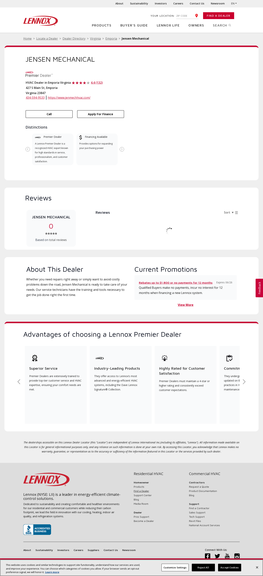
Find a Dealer (218, 15)
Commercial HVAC (204, 474)
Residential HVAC (148, 474)
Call (49, 114)
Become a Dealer (144, 520)
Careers (178, 3)
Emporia (111, 38)
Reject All (203, 567)
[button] (259, 288)
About (119, 3)
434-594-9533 (35, 98)
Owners (197, 25)
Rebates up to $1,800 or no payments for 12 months (176, 282)
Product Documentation (203, 490)
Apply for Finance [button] (100, 114)
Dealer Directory (74, 38)
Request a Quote (199, 486)
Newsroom (218, 3)
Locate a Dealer (47, 38)
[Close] (257, 567)
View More (185, 305)
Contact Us (197, 3)
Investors (161, 3)
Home (27, 38)
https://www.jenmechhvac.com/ (69, 98)
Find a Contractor (199, 508)
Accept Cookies (229, 567)
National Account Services (204, 525)
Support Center (143, 495)
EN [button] (233, 3)
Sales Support (197, 512)
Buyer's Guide (135, 25)
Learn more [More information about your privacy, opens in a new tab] (52, 572)
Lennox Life (170, 25)
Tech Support (197, 516)
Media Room (141, 503)
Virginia (95, 38)
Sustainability (139, 3)
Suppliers (93, 550)
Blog (136, 499)
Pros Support (141, 516)
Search (226, 25)
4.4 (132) (97, 83)
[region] (131, 568)
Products (103, 25)
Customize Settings (174, 567)
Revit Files (195, 520)
